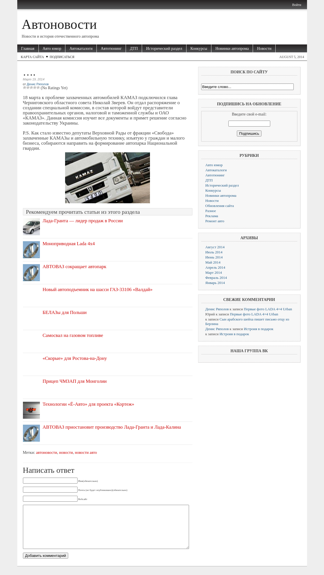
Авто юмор (52, 48)
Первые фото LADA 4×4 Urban (268, 309)
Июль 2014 (213, 252)
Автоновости (59, 24)
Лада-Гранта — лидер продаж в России (83, 220)
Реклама (211, 216)
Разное (210, 211)
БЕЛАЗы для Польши (65, 312)
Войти (296, 5)
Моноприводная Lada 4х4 (69, 243)
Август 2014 (215, 247)
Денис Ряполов (38, 84)
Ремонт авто (214, 221)
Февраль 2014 (216, 277)
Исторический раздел (164, 48)
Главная (28, 48)
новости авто (86, 452)
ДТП (134, 48)
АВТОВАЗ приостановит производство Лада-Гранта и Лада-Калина (112, 427)
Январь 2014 (215, 283)
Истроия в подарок (258, 329)
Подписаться (62, 57)
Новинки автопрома (232, 48)
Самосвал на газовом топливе (73, 335)
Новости (264, 48)
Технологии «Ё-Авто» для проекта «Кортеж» (88, 404)
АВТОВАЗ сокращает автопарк (74, 266)
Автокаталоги (81, 48)
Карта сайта (32, 57)
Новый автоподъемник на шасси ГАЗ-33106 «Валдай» (98, 289)
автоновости (46, 452)
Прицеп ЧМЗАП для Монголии (75, 381)
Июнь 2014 (214, 257)
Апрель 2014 (215, 267)
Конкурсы (198, 48)
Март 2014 (213, 272)
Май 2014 (213, 262)
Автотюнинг (111, 48)
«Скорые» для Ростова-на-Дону (75, 358)
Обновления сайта (219, 206)
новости (66, 452)
